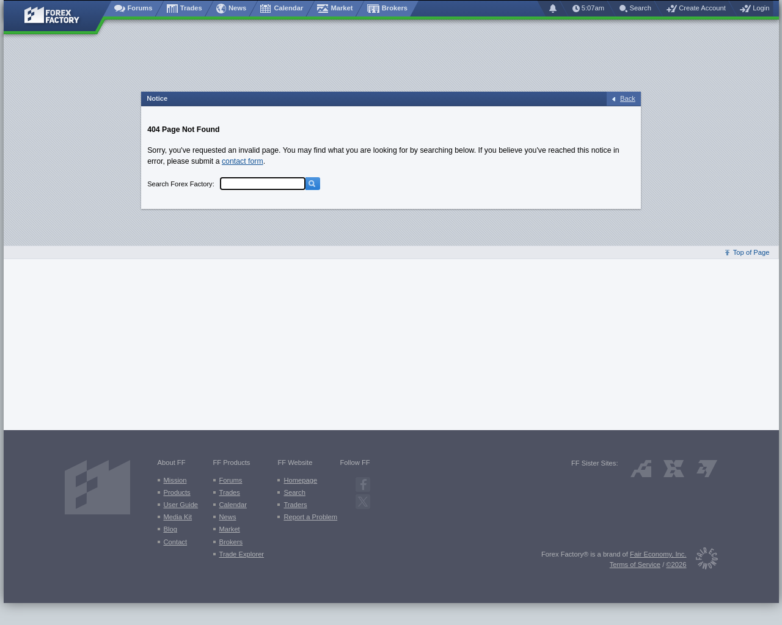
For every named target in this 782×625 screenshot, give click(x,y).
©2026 (676, 564)
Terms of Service (635, 564)
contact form (242, 161)
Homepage (300, 480)
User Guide (181, 504)
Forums (231, 480)
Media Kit (178, 517)
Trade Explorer (242, 554)
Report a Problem (310, 517)
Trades (229, 492)
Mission (175, 480)
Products (177, 492)
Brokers (231, 542)
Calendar (233, 504)
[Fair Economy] (702, 560)
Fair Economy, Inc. (658, 554)
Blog (170, 529)
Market (229, 529)
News (227, 517)
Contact (176, 542)
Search (294, 492)
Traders (295, 504)
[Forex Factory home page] (58, 16)
